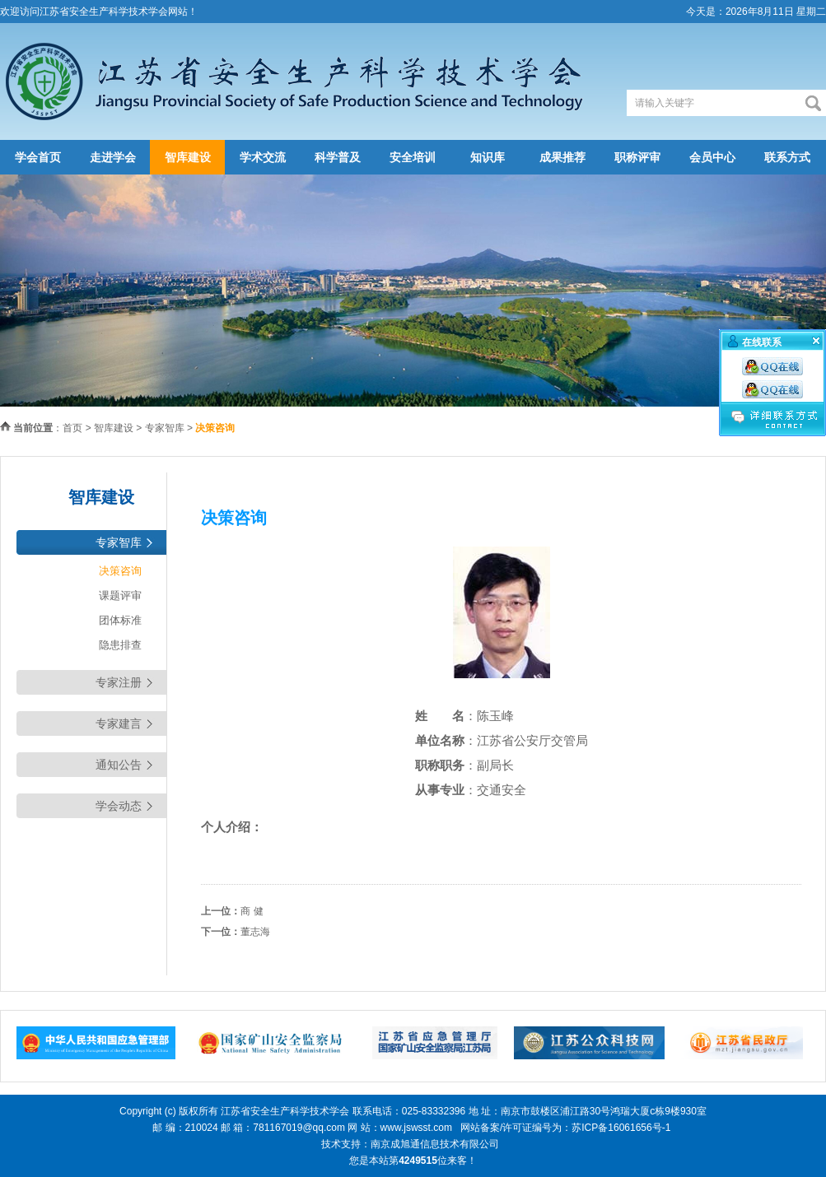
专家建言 (119, 723)
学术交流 (263, 157)
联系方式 (787, 157)
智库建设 (188, 157)
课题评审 (120, 595)
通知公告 (119, 764)
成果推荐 (562, 157)
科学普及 (338, 157)
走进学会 (113, 157)
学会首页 (38, 157)
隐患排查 (120, 645)
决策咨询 (120, 571)
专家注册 (119, 682)
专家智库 (164, 428)
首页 (72, 428)
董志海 (255, 931)
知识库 (487, 157)
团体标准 (120, 620)
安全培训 (413, 157)
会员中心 (712, 157)
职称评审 (637, 157)
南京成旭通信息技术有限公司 (435, 1144)
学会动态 (119, 805)
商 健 (251, 911)
